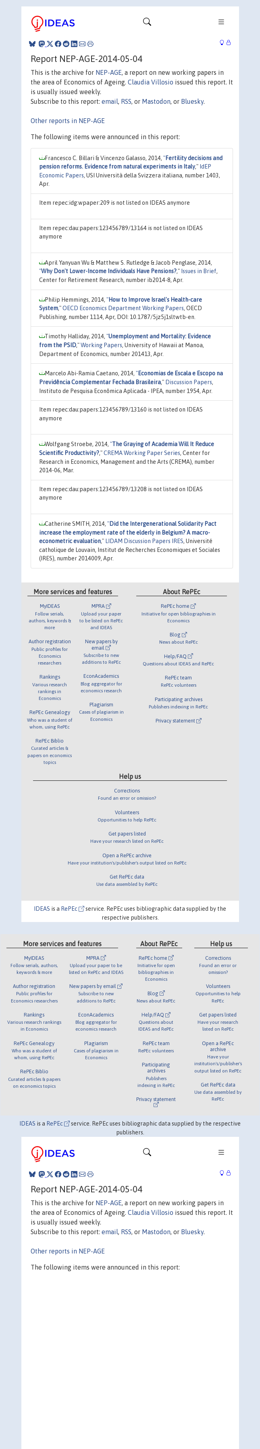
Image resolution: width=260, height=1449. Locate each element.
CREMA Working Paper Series (142, 453)
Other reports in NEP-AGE (68, 120)
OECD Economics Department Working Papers (123, 308)
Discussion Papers (188, 382)
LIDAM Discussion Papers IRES (144, 541)
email (110, 101)
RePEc (72, 909)
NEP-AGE (109, 72)
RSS (126, 101)
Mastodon (156, 101)
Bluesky (192, 101)
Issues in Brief (198, 271)
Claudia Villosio (150, 82)
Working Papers (101, 345)
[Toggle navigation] (147, 24)
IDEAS (42, 909)
